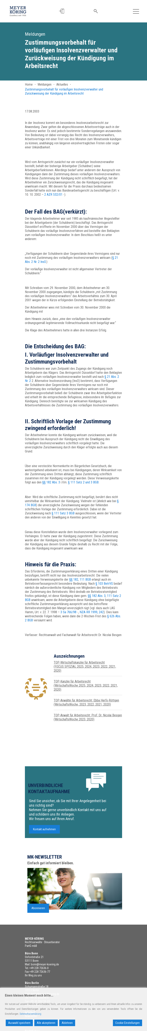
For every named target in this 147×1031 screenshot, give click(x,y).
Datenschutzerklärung (30, 1013)
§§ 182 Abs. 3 (51, 482)
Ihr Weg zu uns (33, 975)
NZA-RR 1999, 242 (92, 612)
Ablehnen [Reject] (67, 1022)
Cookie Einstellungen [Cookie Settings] (127, 1022)
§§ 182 (73, 579)
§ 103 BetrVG (104, 584)
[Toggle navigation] (136, 11)
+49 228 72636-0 (39, 968)
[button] (61, 11)
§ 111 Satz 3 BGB (63, 513)
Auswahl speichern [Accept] (19, 1022)
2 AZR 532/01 (53, 194)
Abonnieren (38, 910)
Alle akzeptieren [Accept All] (46, 1022)
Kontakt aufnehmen (44, 832)
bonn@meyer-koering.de (45, 964)
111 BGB (85, 579)
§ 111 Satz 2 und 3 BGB (83, 482)
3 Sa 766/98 (68, 612)
